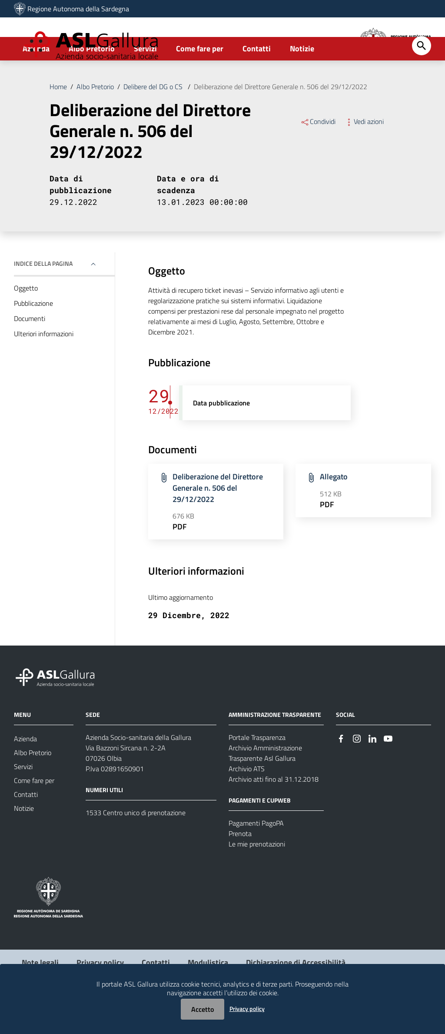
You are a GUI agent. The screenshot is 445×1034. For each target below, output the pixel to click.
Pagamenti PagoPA (256, 855)
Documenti (29, 351)
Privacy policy (247, 1008)
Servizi (145, 81)
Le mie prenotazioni (257, 876)
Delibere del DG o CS (153, 119)
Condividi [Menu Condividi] (317, 154)
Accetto (202, 1009)
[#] (341, 770)
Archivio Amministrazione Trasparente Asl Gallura (265, 785)
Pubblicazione (33, 336)
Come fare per (199, 81)
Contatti (256, 81)
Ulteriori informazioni (43, 366)
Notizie (302, 81)
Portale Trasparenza (257, 770)
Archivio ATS (247, 801)
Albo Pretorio (92, 81)
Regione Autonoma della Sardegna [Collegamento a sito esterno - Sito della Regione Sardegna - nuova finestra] (78, 8)
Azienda (36, 81)
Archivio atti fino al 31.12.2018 (274, 811)
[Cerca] (421, 78)
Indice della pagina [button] (43, 296)
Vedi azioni (364, 154)
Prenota (240, 866)
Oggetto (26, 320)
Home (58, 119)
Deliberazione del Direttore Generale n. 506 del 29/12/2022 (280, 119)
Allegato (334, 509)
